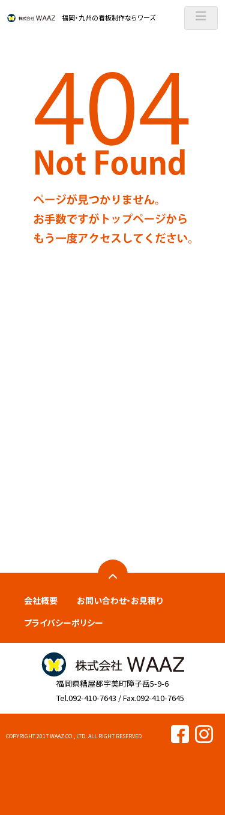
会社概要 (41, 600)
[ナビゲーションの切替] (201, 18)
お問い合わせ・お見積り (120, 600)
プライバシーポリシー (63, 622)
